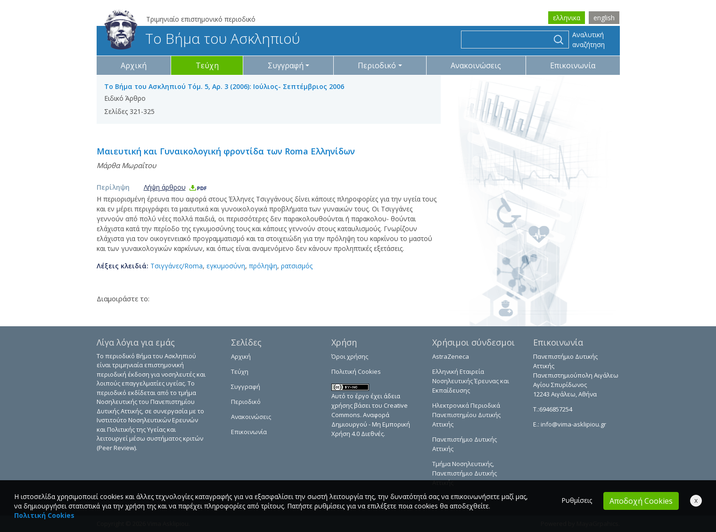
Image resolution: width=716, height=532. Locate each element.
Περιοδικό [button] (377, 65)
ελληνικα (566, 17)
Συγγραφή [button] (286, 65)
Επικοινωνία (572, 65)
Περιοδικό (246, 401)
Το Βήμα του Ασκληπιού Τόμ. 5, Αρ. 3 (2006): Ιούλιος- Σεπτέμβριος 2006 (224, 86)
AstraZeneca (450, 356)
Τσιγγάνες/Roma (176, 265)
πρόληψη (263, 265)
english (604, 17)
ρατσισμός (297, 265)
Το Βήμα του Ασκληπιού (202, 38)
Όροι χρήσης (349, 356)
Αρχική (134, 65)
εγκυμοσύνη (225, 265)
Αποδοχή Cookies (641, 501)
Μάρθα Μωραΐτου (126, 165)
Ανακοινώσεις (476, 65)
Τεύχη (207, 65)
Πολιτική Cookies (356, 371)
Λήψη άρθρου (175, 187)
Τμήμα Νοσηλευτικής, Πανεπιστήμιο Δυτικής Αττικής (464, 473)
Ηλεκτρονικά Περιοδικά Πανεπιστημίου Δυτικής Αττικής (466, 414)
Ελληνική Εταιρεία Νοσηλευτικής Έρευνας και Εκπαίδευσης (470, 381)
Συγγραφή (245, 386)
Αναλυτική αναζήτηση (588, 39)
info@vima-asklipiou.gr (572, 424)
